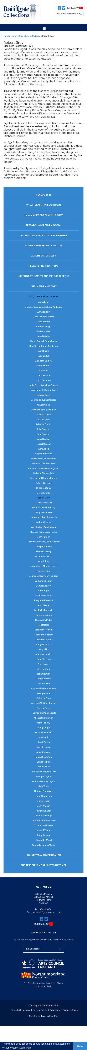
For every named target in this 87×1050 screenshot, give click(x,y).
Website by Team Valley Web (43, 1016)
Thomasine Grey (43, 502)
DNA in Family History (44, 286)
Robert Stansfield (43, 757)
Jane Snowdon (43, 752)
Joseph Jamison (44, 547)
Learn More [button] (25, 1047)
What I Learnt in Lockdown (43, 205)
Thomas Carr (43, 375)
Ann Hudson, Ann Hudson (43, 527)
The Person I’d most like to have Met (43, 865)
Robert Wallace (43, 811)
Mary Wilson (43, 835)
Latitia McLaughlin (43, 610)
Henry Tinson (43, 801)
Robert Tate (43, 767)
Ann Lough (43, 590)
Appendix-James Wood (43, 845)
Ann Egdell (43, 449)
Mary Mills (43, 649)
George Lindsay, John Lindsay (43, 576)
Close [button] (80, 1046)
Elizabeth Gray (43, 488)
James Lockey (43, 586)
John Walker (43, 806)
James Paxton (43, 678)
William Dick (43, 405)
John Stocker (43, 762)
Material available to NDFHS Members (43, 235)
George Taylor (43, 776)
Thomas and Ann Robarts (43, 713)
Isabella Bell (43, 331)
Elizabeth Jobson (43, 556)
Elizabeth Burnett (43, 361)
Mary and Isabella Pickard (43, 688)
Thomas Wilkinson (43, 825)
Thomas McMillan (43, 620)
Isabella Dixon (43, 414)
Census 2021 (43, 195)
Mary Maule (43, 605)
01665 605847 (45, 909)
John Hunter (43, 537)
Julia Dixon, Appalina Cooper (43, 385)
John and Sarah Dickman (43, 410)
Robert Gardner (43, 483)
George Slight (43, 727)
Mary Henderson (43, 512)
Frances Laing (43, 571)
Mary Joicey (43, 561)
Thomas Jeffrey (43, 551)
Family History (11, 36)
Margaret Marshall (43, 600)
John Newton (43, 674)
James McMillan (44, 615)
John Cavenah (43, 380)
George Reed (43, 708)
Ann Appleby (43, 312)
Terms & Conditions (20, 1010)
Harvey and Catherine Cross (43, 390)
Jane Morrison (44, 659)
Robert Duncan (43, 444)
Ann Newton (43, 669)
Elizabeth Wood (44, 840)
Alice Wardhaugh (43, 815)
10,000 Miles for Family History (43, 215)
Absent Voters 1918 (43, 256)
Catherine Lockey (43, 581)
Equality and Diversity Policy (64, 1010)
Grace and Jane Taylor (43, 781)
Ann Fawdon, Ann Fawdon (43, 458)
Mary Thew (43, 786)
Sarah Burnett (43, 365)
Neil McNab (43, 625)
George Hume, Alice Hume (43, 532)
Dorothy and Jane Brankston (43, 346)
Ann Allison (43, 302)
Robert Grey (43, 498)
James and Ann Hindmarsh (43, 517)
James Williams (43, 830)
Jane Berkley (43, 336)
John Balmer (43, 322)
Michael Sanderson (43, 718)
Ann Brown (43, 351)
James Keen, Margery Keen (43, 566)
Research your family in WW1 (43, 225)
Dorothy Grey (43, 493)
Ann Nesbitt (43, 664)
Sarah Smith (43, 742)
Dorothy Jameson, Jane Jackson (43, 542)
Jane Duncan (43, 439)
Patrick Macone (43, 595)
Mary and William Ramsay (44, 703)
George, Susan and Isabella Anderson (43, 307)
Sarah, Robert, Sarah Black (43, 341)
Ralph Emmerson (43, 453)
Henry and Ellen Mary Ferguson (43, 468)
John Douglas (43, 429)
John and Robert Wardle (43, 820)
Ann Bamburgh (43, 326)
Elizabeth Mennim (43, 630)
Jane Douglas (43, 434)
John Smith (43, 737)
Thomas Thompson (43, 791)
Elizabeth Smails (43, 732)
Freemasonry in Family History (43, 245)
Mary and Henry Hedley (43, 507)
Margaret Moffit (43, 654)
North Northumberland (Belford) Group (44, 276)
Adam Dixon (44, 419)
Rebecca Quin (43, 698)
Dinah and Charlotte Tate (43, 772)
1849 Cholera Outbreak (30, 36)
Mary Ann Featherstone (43, 463)
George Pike (43, 693)
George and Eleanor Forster (43, 478)
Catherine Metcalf (43, 635)
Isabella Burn (43, 356)
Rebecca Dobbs (43, 424)
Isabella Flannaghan (43, 473)
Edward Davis (43, 395)
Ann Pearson (43, 683)
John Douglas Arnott (43, 317)
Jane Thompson (44, 796)
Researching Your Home (43, 266)
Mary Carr (43, 370)
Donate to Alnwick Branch (43, 855)
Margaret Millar (43, 644)
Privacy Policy (40, 1010)
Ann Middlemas (43, 639)
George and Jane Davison (43, 400)
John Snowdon (43, 747)
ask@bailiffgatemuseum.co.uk (47, 912)
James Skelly (43, 723)
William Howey (43, 522)
